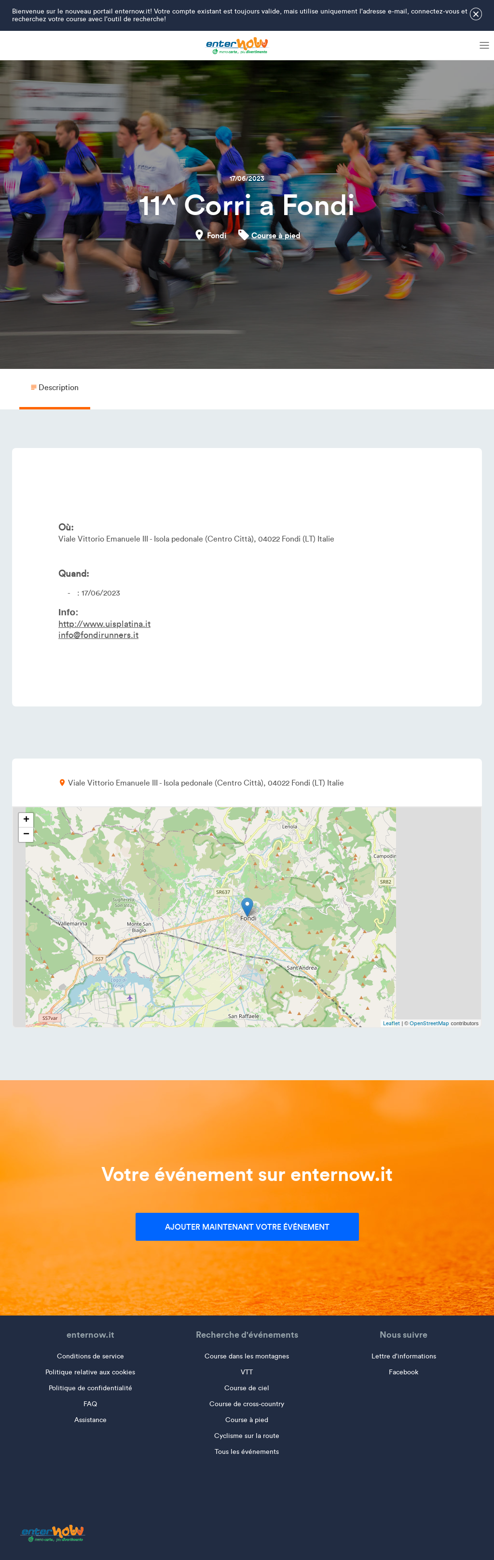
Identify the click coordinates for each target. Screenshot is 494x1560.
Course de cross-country (246, 1404)
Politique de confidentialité (90, 1388)
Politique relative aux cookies (90, 1372)
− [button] (26, 834)
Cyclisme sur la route (246, 1436)
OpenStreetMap (429, 1023)
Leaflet (391, 1023)
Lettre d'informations (403, 1356)
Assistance (90, 1420)
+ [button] (26, 820)
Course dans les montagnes (247, 1356)
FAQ (90, 1404)
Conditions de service (90, 1356)
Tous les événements (247, 1452)
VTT (247, 1372)
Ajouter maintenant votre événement (247, 1227)
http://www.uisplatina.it (104, 624)
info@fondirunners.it (98, 635)
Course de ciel (246, 1388)
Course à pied (276, 235)
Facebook (403, 1372)
